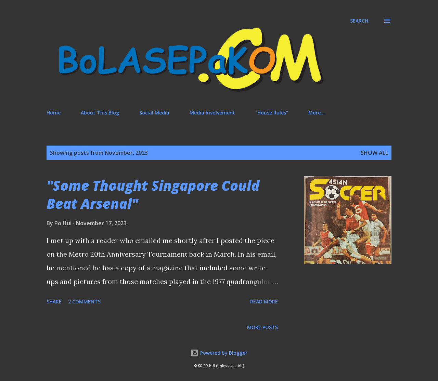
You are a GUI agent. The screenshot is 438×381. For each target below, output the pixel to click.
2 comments (84, 301)
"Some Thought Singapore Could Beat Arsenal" (153, 194)
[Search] (359, 21)
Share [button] (54, 301)
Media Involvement (212, 112)
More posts (262, 327)
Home (54, 112)
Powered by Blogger (219, 353)
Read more (264, 301)
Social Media (154, 112)
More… (316, 112)
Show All (374, 153)
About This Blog (100, 112)
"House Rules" (271, 112)
